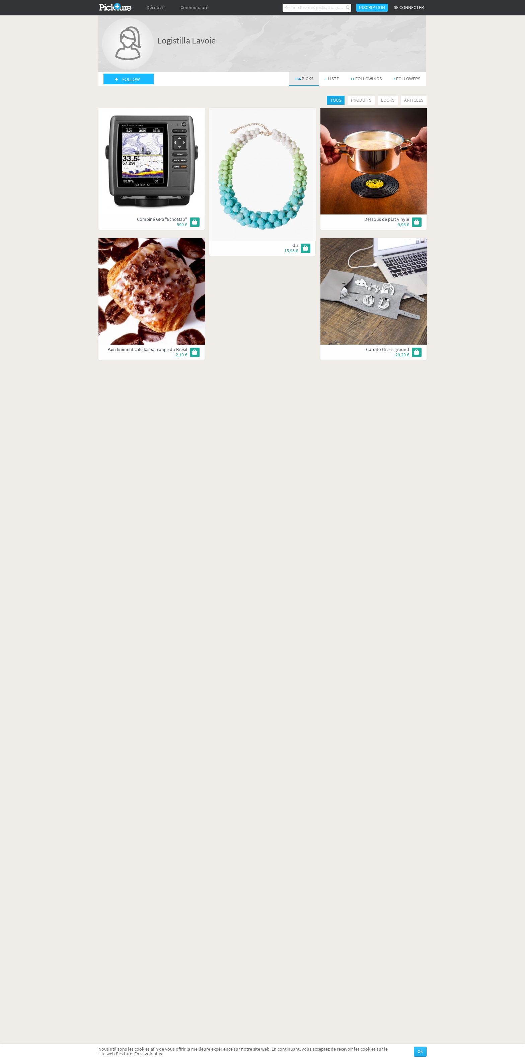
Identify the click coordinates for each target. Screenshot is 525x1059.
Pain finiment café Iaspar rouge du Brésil (147, 349)
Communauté (194, 7)
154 (304, 79)
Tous (335, 100)
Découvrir (156, 7)
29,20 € (402, 355)
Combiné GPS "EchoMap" (162, 219)
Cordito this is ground (387, 349)
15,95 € (291, 251)
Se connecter (409, 7)
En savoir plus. (148, 1054)
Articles (413, 100)
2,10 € (181, 355)
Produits (361, 100)
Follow (131, 79)
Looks (387, 100)
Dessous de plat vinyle (386, 219)
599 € (182, 225)
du (295, 245)
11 (366, 79)
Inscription (372, 7)
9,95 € (403, 225)
